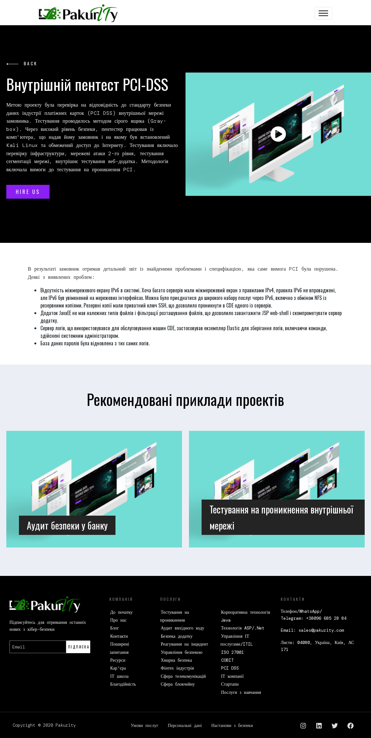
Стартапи (230, 684)
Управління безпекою (182, 652)
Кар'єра (118, 668)
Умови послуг (144, 725)
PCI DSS (230, 668)
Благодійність (123, 684)
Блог (114, 628)
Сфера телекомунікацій (183, 676)
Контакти (119, 636)
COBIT (227, 660)
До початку (121, 612)
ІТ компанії (232, 676)
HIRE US (28, 192)
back (22, 63)
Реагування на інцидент (184, 644)
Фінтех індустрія (177, 668)
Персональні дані (185, 725)
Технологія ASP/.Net (242, 628)
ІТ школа (119, 676)
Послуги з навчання (241, 692)
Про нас (118, 620)
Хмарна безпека (176, 660)
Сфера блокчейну (178, 684)
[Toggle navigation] (323, 13)
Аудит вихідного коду (182, 628)
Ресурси (117, 660)
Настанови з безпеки (232, 725)
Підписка (79, 646)
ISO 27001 (232, 652)
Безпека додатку (177, 636)
